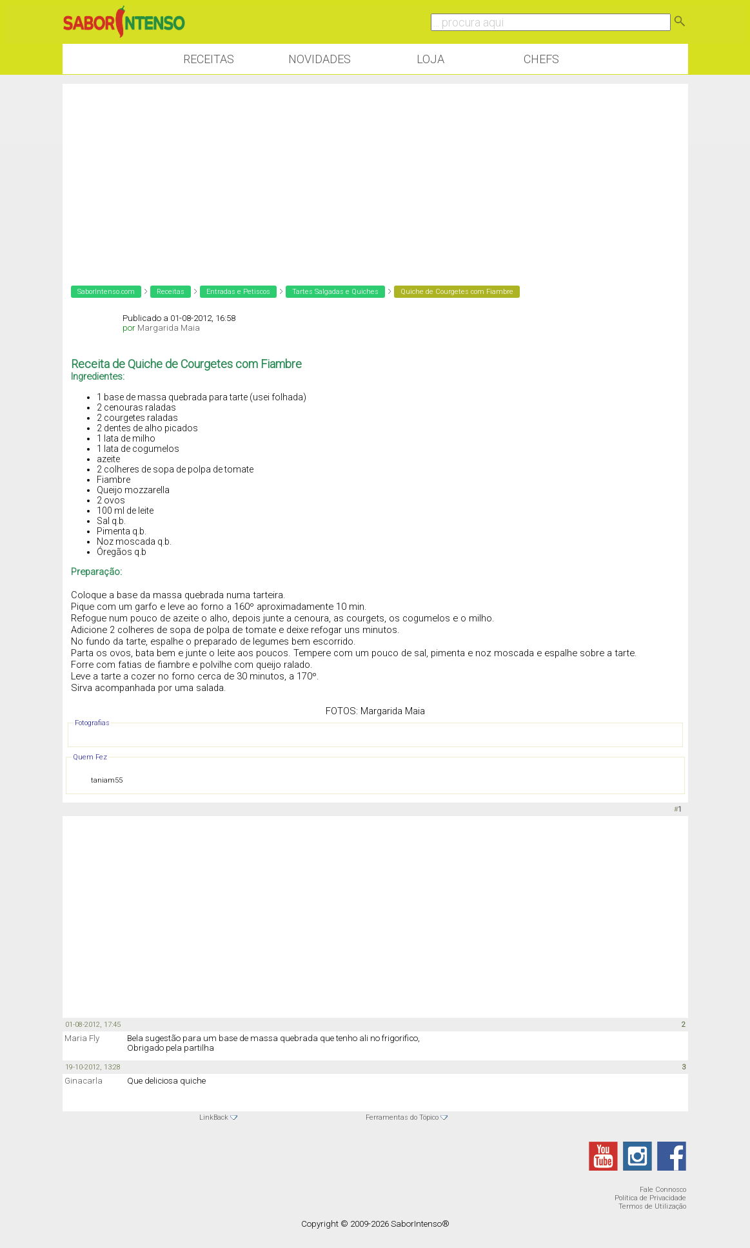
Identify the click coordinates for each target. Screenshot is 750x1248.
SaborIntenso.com (106, 292)
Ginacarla (83, 1081)
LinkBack (213, 1117)
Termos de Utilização (652, 1206)
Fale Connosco (663, 1189)
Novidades (319, 59)
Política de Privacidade (650, 1198)
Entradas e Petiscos (238, 292)
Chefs (541, 59)
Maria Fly (81, 1038)
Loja (430, 59)
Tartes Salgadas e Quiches (335, 292)
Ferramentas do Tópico (402, 1117)
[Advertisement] (375, 174)
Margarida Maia (168, 328)
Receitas (208, 59)
